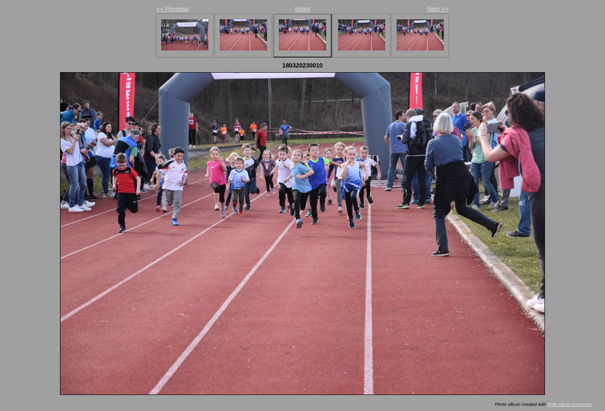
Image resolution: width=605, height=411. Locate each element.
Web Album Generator (569, 404)
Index (302, 8)
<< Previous (172, 8)
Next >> (438, 8)
